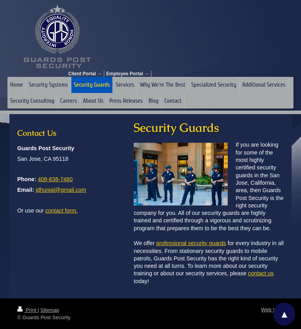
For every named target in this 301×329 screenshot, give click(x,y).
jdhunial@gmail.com (61, 190)
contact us (261, 273)
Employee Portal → (127, 73)
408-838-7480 (55, 179)
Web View (272, 310)
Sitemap (49, 310)
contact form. (61, 210)
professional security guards (191, 243)
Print (27, 310)
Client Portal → (85, 73)
